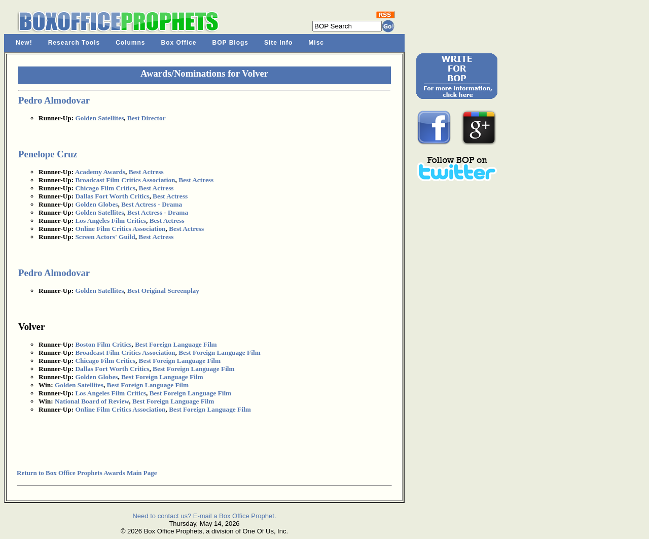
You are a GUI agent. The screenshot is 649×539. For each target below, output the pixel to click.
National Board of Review (92, 401)
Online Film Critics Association (120, 228)
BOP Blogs (230, 42)
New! (24, 42)
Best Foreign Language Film (176, 344)
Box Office (179, 42)
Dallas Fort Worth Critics (112, 196)
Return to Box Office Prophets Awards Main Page (87, 473)
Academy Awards (100, 172)
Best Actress (146, 172)
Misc (316, 42)
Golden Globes (96, 204)
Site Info (278, 42)
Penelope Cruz (48, 154)
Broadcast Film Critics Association (125, 180)
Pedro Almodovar (54, 100)
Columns (130, 42)
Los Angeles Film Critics (110, 220)
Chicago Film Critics (105, 188)
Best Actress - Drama (151, 204)
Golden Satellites (99, 118)
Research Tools (74, 42)
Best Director (146, 118)
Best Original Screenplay (163, 290)
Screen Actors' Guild (105, 237)
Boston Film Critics (103, 344)
